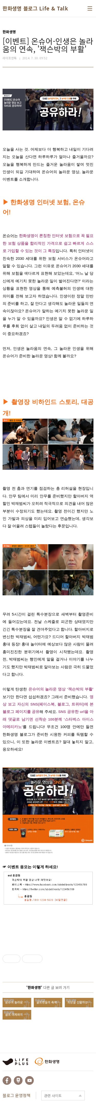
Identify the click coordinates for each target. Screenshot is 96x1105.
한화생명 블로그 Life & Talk (35, 8)
